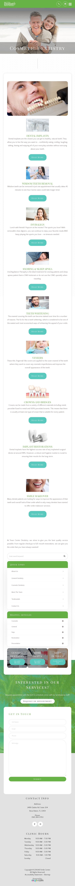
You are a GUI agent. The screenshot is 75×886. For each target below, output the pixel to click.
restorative (15, 638)
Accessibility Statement (33, 875)
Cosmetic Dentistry (18, 585)
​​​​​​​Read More (38, 465)
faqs (13, 632)
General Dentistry (17, 578)
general (14, 627)
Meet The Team (17, 592)
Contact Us (15, 606)
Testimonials (16, 599)
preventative (16, 643)
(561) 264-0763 (37, 817)
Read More (38, 157)
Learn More (17, 662)
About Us (15, 571)
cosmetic (15, 621)
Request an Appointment (37, 701)
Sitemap (47, 875)
